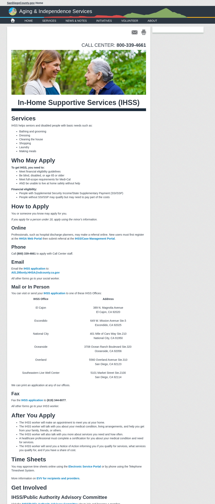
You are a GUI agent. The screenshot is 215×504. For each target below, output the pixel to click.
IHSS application (34, 268)
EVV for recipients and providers (58, 478)
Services (49, 20)
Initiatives (104, 20)
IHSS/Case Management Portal (95, 238)
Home (29, 20)
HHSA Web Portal (30, 238)
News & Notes (76, 20)
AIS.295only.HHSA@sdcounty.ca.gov (35, 272)
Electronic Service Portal (84, 466)
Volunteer (129, 20)
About (152, 20)
